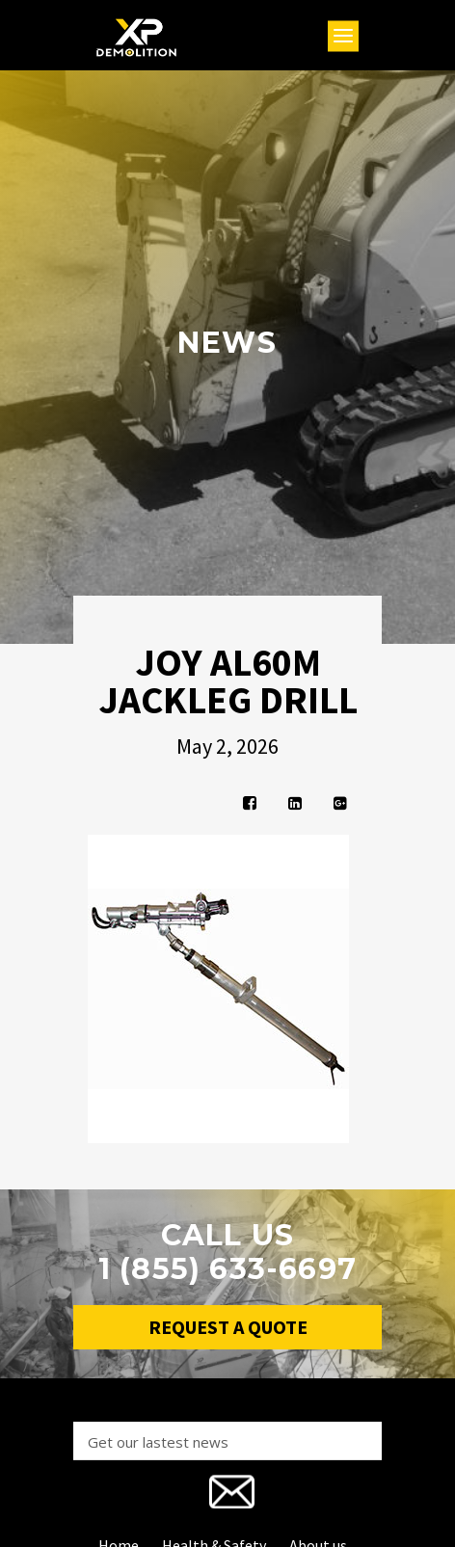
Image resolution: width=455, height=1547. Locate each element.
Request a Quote (228, 1327)
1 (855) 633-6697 (227, 1269)
